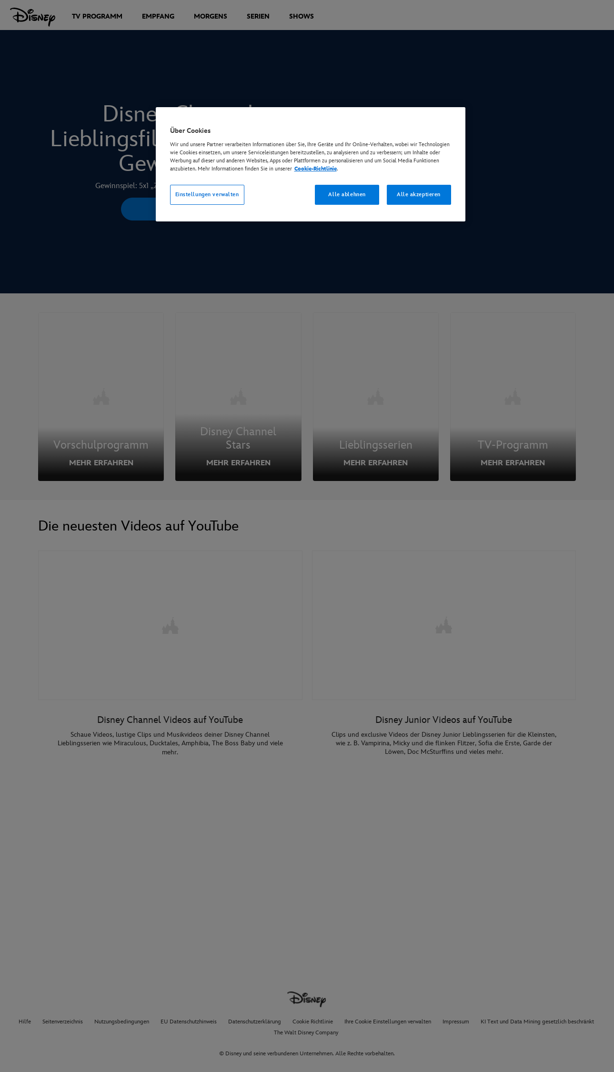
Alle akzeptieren (419, 194)
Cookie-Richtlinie (315, 169)
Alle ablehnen (346, 194)
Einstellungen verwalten (207, 194)
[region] (310, 164)
